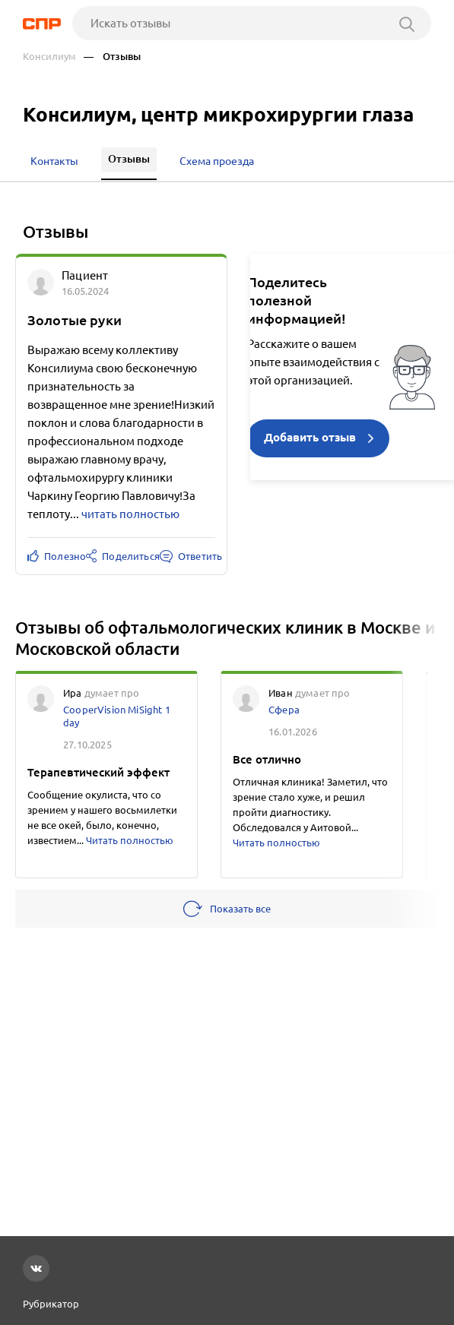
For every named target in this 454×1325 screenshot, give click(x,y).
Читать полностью (129, 840)
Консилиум (49, 57)
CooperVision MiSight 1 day (116, 716)
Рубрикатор (51, 1304)
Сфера (284, 710)
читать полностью (130, 514)
